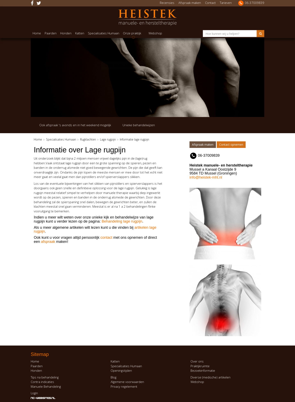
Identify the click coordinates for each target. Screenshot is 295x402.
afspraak (48, 242)
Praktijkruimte (200, 366)
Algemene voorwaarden (127, 382)
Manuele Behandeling (46, 386)
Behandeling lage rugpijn (122, 221)
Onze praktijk (132, 33)
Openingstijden (121, 370)
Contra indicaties (42, 382)
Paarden (51, 33)
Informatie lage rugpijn (134, 139)
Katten (79, 33)
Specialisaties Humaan (103, 33)
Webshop (155, 33)
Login (34, 393)
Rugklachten (88, 139)
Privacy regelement (124, 386)
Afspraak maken (189, 3)
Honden (65, 33)
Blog (113, 377)
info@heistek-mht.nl (205, 177)
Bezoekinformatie (203, 370)
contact (106, 237)
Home (37, 33)
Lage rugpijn (108, 139)
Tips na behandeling (45, 377)
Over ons (197, 361)
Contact (210, 3)
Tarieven (226, 3)
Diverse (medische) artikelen (210, 377)
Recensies (167, 3)
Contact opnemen (231, 144)
